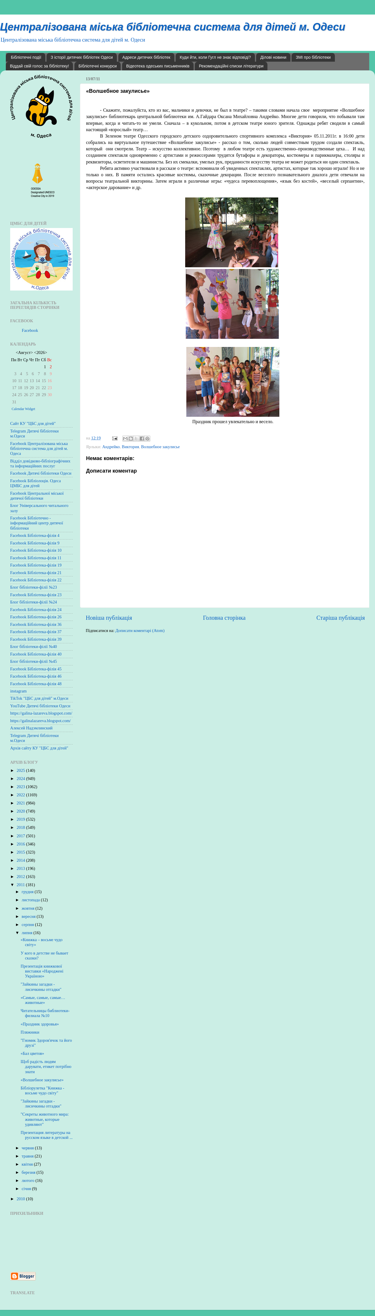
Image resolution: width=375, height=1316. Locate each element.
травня (28, 1156)
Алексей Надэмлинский (31, 728)
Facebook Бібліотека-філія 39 (36, 639)
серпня (28, 924)
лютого (28, 1180)
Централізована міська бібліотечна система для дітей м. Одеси (172, 27)
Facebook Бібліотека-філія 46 (36, 676)
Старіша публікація (341, 618)
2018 (21, 827)
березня (29, 1172)
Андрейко (111, 446)
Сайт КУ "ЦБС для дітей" (33, 423)
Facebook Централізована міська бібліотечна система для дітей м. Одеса (39, 448)
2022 (21, 795)
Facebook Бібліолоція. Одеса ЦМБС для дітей (35, 483)
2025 (21, 770)
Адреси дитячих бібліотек (146, 57)
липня (28, 932)
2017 (21, 836)
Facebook (30, 330)
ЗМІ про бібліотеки (313, 57)
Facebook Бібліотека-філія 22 (36, 580)
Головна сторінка (224, 618)
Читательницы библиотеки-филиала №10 (45, 1013)
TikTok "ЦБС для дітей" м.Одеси (39, 698)
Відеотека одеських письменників (158, 66)
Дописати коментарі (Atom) (140, 630)
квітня (28, 1164)
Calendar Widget (23, 409)
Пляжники (30, 1032)
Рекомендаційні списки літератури (231, 66)
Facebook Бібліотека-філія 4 (35, 535)
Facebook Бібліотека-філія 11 (35, 557)
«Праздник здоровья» (40, 1024)
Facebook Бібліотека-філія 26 (36, 617)
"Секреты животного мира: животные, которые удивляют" (45, 1119)
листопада (31, 899)
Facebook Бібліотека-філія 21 (36, 572)
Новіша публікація (109, 618)
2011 (21, 884)
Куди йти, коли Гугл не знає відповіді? (215, 57)
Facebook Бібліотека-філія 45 (36, 669)
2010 (21, 1198)
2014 (21, 860)
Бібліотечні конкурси (97, 66)
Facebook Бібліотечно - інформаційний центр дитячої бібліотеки (36, 523)
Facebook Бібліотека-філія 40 (36, 654)
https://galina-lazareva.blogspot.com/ (41, 713)
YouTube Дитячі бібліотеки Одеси (40, 706)
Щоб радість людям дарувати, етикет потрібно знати (46, 1066)
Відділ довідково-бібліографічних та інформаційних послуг (40, 463)
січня (27, 1188)
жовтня (28, 908)
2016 (21, 844)
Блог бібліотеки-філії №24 (33, 602)
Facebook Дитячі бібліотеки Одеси (40, 473)
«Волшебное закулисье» (42, 1080)
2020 (21, 811)
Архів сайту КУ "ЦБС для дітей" (39, 748)
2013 (21, 868)
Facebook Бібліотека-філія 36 (36, 624)
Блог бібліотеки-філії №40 (33, 646)
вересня (29, 916)
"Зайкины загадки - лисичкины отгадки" (41, 986)
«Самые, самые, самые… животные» (43, 1000)
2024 (21, 778)
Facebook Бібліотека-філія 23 (36, 594)
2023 (21, 786)
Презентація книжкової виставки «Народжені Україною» (42, 971)
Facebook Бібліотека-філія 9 (35, 543)
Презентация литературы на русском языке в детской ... (47, 1135)
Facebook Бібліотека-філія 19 (36, 565)
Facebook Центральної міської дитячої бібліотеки (37, 496)
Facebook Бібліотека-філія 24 (36, 609)
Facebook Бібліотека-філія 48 (36, 683)
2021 (21, 803)
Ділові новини (273, 57)
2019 (21, 819)
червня (28, 1148)
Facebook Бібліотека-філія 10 (36, 550)
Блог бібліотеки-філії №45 (33, 661)
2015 (21, 852)
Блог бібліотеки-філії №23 (33, 587)
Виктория (130, 446)
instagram (18, 691)
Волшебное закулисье (160, 446)
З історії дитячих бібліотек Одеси (82, 57)
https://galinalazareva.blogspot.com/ (40, 720)
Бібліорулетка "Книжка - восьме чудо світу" (42, 1090)
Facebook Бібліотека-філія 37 (36, 631)
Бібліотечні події (26, 57)
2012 (21, 876)
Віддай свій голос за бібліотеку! (39, 66)
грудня (28, 891)
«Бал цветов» (32, 1053)
